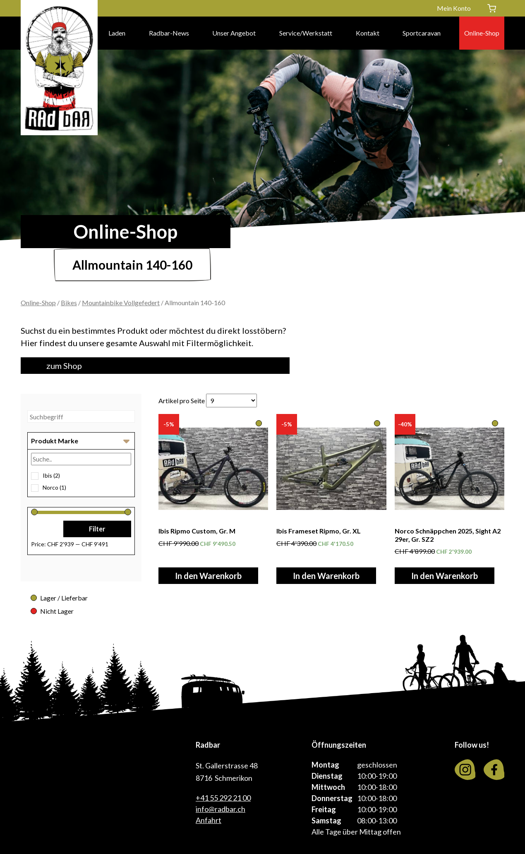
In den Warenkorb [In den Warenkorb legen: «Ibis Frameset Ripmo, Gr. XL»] (326, 576)
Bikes (69, 302)
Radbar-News (169, 33)
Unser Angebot (234, 33)
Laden (116, 33)
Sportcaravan (422, 33)
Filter (97, 529)
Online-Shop (481, 33)
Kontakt (367, 33)
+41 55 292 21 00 (223, 797)
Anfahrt (208, 820)
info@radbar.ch (220, 808)
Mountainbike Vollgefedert (121, 302)
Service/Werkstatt (305, 33)
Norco (54, 487)
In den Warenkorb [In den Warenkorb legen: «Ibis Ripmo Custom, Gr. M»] (208, 576)
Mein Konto (454, 8)
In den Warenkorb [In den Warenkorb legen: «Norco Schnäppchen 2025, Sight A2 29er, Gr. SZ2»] (444, 576)
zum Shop (64, 366)
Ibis (51, 475)
